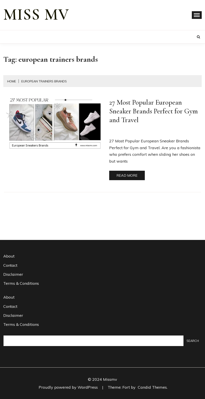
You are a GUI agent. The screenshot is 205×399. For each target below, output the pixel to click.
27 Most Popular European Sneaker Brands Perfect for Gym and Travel (153, 111)
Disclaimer (13, 274)
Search (193, 341)
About (9, 256)
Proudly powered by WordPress (69, 387)
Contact (10, 265)
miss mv (36, 14)
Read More (127, 175)
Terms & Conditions (21, 283)
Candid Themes (152, 387)
